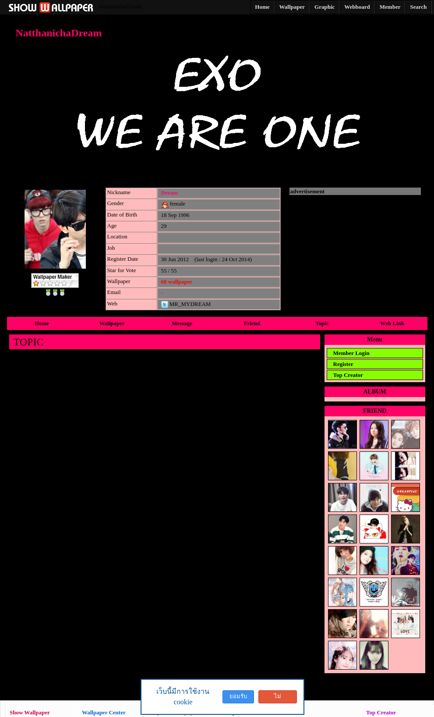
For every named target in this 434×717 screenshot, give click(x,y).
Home (42, 323)
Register (343, 364)
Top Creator (348, 375)
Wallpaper (112, 323)
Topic (322, 323)
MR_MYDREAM (186, 304)
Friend (252, 323)
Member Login (351, 353)
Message (182, 323)
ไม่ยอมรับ (277, 698)
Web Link (392, 323)
